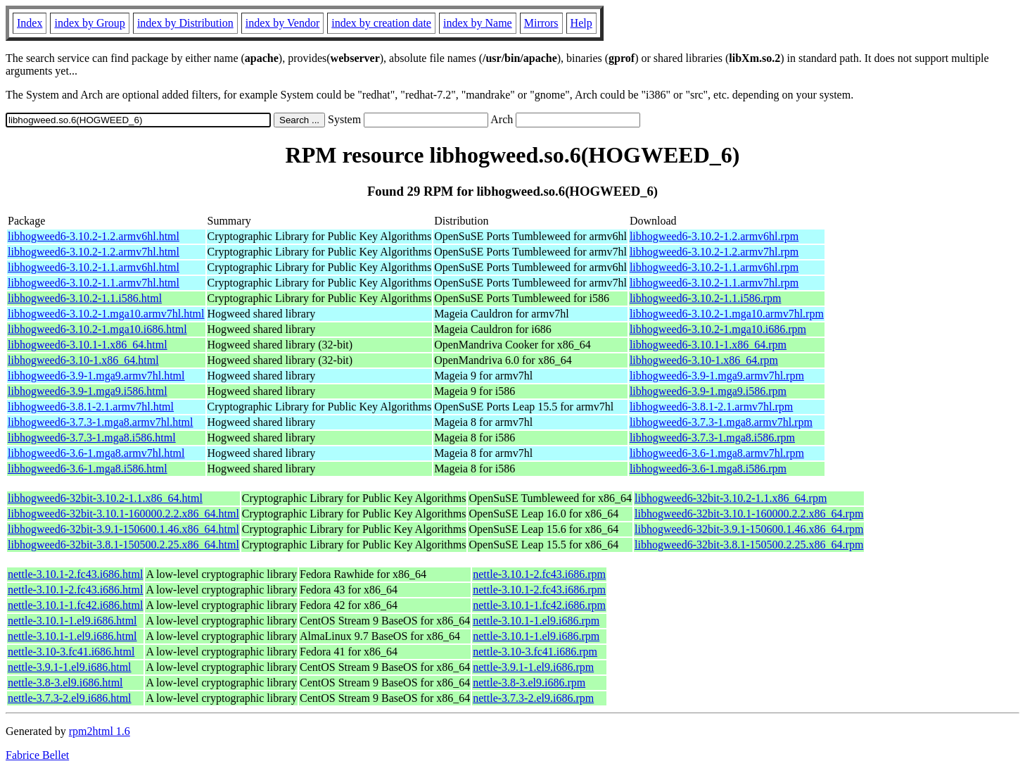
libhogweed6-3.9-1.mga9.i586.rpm (708, 391)
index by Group (89, 23)
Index (29, 23)
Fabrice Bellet (37, 755)
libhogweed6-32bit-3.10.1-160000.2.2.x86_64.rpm (749, 514)
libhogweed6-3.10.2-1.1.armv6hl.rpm (714, 267)
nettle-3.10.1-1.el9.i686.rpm (536, 621)
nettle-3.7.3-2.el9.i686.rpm (533, 698)
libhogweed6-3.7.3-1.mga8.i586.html (92, 438)
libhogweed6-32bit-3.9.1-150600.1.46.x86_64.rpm (749, 529)
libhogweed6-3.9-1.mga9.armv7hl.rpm (717, 376)
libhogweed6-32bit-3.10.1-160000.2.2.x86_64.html (123, 514)
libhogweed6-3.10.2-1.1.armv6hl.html (93, 267)
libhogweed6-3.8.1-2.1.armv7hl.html (91, 407)
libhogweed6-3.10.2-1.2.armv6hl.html (93, 236)
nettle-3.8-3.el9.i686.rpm (529, 683)
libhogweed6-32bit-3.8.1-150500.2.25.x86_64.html (123, 545)
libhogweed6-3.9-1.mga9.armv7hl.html (96, 376)
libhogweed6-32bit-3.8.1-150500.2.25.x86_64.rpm (749, 545)
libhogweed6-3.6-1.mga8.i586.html (87, 469)
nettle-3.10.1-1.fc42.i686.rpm (539, 605)
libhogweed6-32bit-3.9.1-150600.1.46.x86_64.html (123, 529)
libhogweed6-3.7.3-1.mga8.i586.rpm (712, 438)
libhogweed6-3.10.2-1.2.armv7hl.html (93, 252)
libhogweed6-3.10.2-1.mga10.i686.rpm (718, 329)
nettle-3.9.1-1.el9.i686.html (70, 667)
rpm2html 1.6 (99, 731)
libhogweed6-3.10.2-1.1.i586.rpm (706, 298)
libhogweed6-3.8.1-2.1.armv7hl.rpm (711, 407)
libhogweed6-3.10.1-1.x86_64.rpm (708, 345)
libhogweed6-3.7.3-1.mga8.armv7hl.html (100, 422)
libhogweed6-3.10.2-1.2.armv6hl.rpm (714, 236)
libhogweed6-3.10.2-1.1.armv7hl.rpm (714, 283)
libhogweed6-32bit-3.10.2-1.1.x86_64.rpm (731, 498)
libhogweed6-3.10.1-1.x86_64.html (87, 345)
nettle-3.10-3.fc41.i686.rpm (535, 652)
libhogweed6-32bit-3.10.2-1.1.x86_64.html (105, 498)
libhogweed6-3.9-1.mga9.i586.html (87, 391)
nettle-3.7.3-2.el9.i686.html (70, 698)
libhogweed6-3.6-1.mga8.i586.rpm (708, 469)
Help (581, 23)
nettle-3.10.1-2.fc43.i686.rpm (539, 574)
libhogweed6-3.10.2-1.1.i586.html (85, 298)
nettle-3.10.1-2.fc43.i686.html (75, 574)
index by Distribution (185, 23)
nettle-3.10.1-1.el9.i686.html (72, 621)
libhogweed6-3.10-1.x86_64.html (83, 360)
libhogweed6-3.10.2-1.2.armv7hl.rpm (714, 252)
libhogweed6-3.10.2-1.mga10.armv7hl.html (106, 314)
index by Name (477, 23)
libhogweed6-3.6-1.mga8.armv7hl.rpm (717, 453)
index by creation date (381, 23)
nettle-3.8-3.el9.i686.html (65, 683)
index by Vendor (282, 23)
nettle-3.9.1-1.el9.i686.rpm (533, 667)
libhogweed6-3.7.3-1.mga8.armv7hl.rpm (721, 422)
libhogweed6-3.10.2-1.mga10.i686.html (97, 329)
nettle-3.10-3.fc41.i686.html (71, 652)
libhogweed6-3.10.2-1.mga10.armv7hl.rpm (727, 314)
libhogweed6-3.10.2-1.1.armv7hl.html (93, 283)
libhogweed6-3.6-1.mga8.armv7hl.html (96, 453)
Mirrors (541, 23)
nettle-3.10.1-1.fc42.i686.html (75, 605)
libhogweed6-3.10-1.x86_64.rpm (704, 360)
